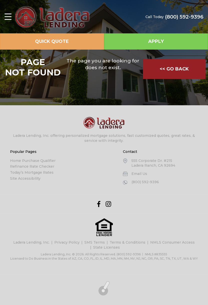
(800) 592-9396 (184, 16)
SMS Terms (94, 242)
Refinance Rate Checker (32, 166)
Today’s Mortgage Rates (32, 172)
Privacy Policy (67, 242)
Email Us (139, 173)
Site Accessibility (25, 178)
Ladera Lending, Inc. (31, 242)
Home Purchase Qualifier (33, 160)
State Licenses (106, 247)
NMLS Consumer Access (172, 242)
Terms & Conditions (127, 242)
